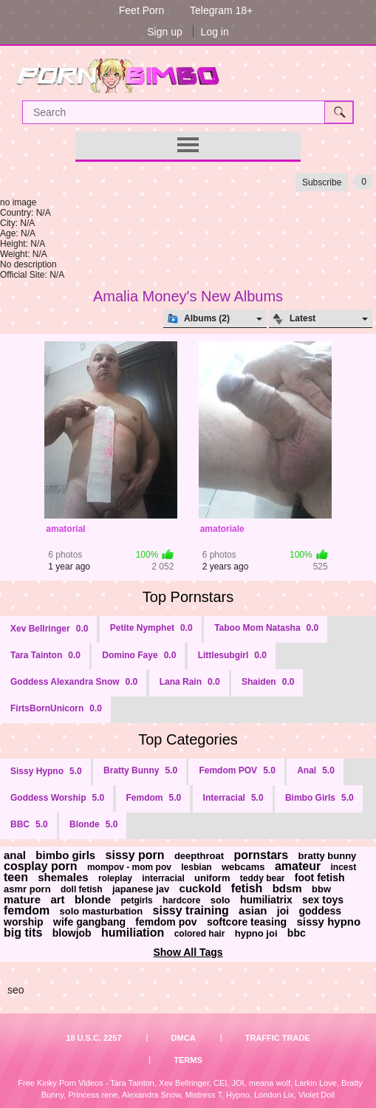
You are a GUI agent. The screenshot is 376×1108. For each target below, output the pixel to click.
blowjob (72, 933)
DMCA (183, 1037)
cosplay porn (41, 866)
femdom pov (165, 922)
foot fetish (320, 877)
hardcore (181, 900)
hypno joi (256, 933)
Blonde (93, 824)
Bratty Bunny (140, 770)
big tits (23, 932)
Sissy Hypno (46, 771)
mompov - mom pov (129, 867)
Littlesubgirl (232, 655)
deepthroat (199, 855)
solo (220, 900)
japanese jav (140, 889)
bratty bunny (327, 855)
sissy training (191, 910)
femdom (26, 910)
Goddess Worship (57, 798)
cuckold (201, 888)
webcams (243, 866)
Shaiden (268, 682)
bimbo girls (65, 855)
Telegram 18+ (221, 10)
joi (283, 911)
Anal (316, 770)
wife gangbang (89, 922)
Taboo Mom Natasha (266, 628)
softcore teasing (247, 922)
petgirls (136, 900)
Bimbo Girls (319, 798)
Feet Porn (141, 10)
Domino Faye (139, 655)
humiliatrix (266, 900)
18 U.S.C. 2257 (93, 1037)
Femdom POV (237, 770)
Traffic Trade (277, 1037)
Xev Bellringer (49, 628)
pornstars (260, 855)
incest (343, 867)
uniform (212, 877)
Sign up (164, 32)
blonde (93, 899)
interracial (163, 878)
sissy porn (135, 855)
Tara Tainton (45, 655)
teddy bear (262, 878)
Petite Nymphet (151, 628)
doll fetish (82, 889)
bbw (321, 889)
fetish (247, 888)
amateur (298, 866)
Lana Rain (190, 682)
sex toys (322, 900)
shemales (63, 877)
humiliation (132, 932)
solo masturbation (101, 911)
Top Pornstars (188, 597)
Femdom (154, 798)
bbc (296, 933)
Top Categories (188, 739)
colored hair (199, 934)
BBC (29, 824)
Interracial (233, 798)
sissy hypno (328, 921)
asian (253, 910)
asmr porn (27, 889)
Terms (188, 1060)
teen (16, 877)
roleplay (115, 878)
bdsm (287, 888)
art (57, 899)
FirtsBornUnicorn (56, 708)
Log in (215, 32)
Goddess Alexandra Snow (73, 682)
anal (15, 855)
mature (22, 899)
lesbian (196, 867)
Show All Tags (187, 952)
